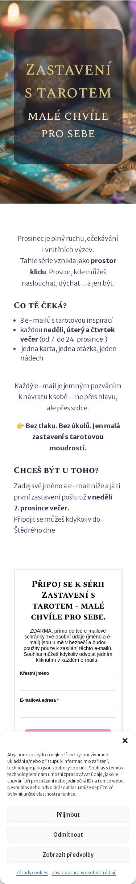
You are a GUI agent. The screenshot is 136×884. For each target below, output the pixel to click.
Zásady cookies (32, 872)
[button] (125, 740)
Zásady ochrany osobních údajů (84, 872)
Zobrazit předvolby (68, 854)
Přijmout (68, 814)
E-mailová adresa (38, 700)
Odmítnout (68, 834)
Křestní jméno (34, 673)
